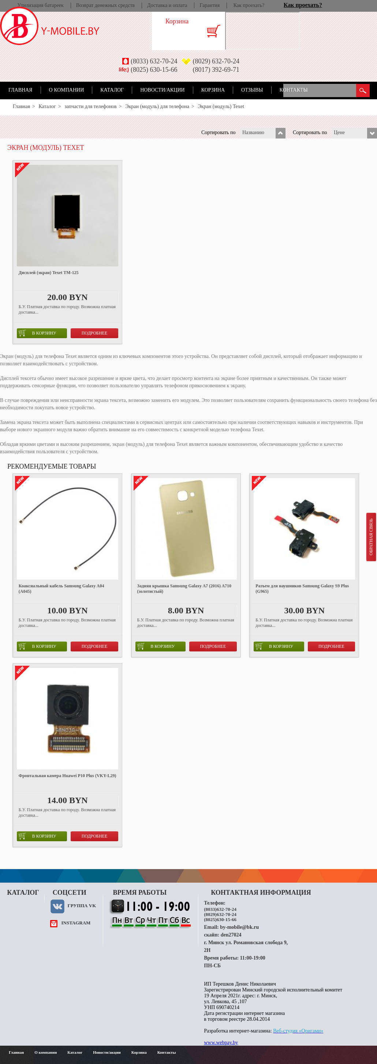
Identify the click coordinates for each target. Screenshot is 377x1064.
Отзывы (252, 90)
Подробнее (95, 333)
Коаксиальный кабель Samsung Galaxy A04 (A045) (61, 588)
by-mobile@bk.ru (239, 927)
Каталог (112, 90)
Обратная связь (370, 536)
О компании (66, 90)
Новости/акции (162, 90)
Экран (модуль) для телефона (157, 106)
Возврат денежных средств (105, 5)
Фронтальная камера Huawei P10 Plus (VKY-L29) (67, 775)
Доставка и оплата (167, 5)
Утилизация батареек (40, 5)
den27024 (231, 935)
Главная (20, 90)
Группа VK (81, 905)
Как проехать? (249, 5)
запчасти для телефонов (90, 106)
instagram (75, 923)
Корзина (213, 90)
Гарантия (209, 5)
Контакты (294, 90)
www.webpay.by (221, 1042)
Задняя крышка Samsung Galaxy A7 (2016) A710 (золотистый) (184, 588)
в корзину (37, 333)
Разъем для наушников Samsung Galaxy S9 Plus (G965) (302, 588)
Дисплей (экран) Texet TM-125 (49, 272)
